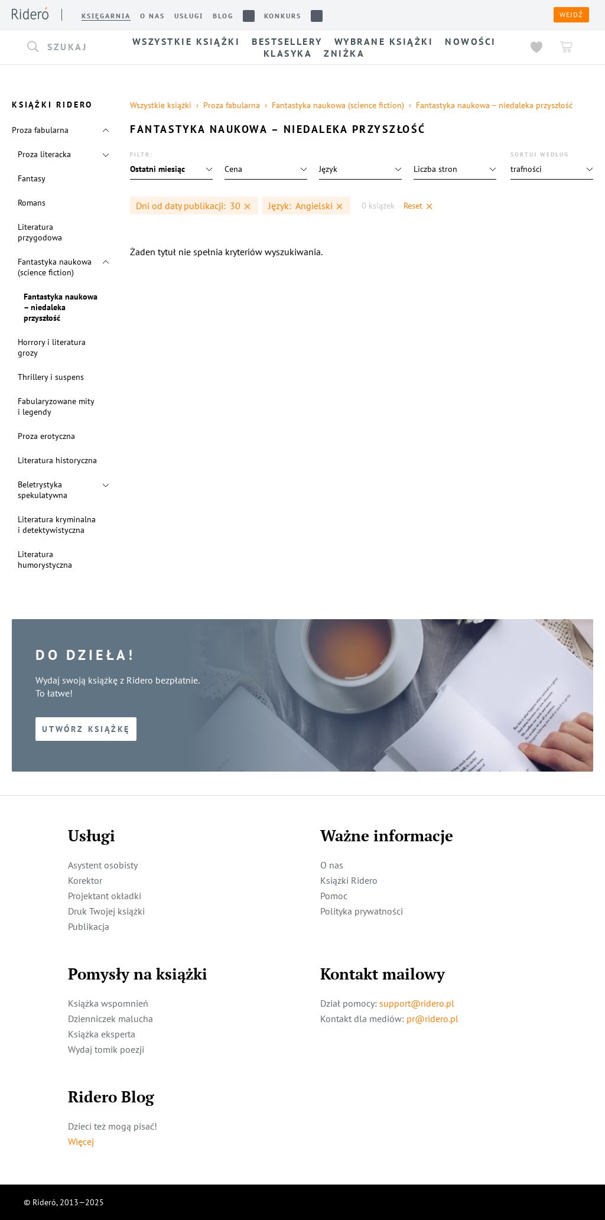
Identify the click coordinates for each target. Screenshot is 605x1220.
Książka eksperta (101, 1034)
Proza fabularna (40, 130)
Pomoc (333, 896)
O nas (331, 865)
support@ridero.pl (416, 1003)
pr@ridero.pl (432, 1018)
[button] (65, 47)
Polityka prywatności (361, 911)
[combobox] (65, 47)
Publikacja (88, 926)
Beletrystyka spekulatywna (42, 489)
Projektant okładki (104, 896)
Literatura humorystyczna (45, 559)
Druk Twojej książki (106, 911)
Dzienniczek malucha (110, 1018)
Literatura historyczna (57, 460)
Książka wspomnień (108, 1003)
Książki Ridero (349, 880)
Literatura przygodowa (40, 232)
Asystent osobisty (103, 865)
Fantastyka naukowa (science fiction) (55, 267)
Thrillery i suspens (51, 377)
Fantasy (31, 178)
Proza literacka (44, 154)
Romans (31, 202)
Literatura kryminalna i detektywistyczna (57, 524)
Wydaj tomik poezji (106, 1049)
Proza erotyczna (46, 436)
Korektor (85, 880)
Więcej (81, 1141)
